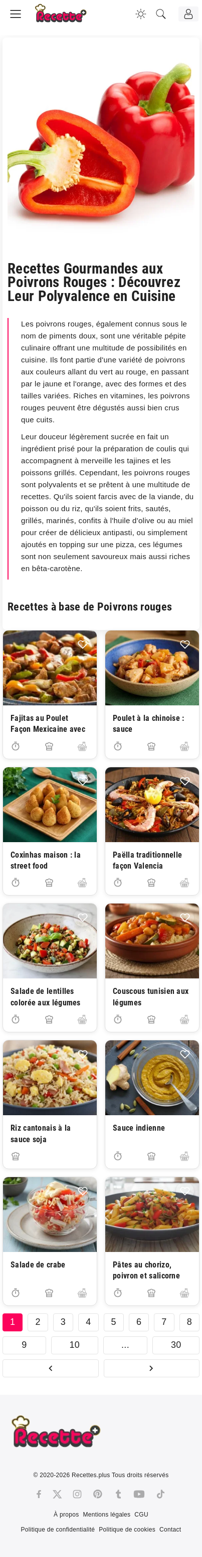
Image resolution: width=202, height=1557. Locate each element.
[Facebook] (39, 1494)
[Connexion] (188, 13)
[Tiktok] (160, 1494)
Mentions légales (107, 1514)
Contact (170, 1529)
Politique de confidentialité (58, 1529)
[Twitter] (57, 1494)
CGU (141, 1514)
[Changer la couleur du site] (140, 13)
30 (176, 1345)
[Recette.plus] (67, 17)
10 (74, 1345)
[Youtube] (139, 1494)
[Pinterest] (97, 1494)
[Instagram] (77, 1494)
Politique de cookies (127, 1529)
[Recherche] (160, 13)
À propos (66, 1514)
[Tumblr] (118, 1494)
